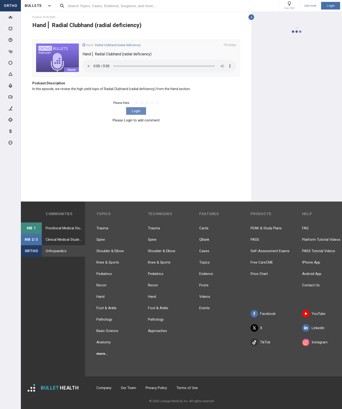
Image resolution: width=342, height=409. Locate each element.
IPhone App (311, 262)
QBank (204, 239)
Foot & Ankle (106, 308)
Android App (311, 274)
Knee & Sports (107, 262)
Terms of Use (187, 388)
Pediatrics (104, 274)
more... (102, 353)
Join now (310, 5)
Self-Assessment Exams (270, 251)
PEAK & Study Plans (266, 228)
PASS (255, 239)
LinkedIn (313, 328)
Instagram (315, 342)
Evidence (206, 274)
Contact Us (311, 285)
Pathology (104, 319)
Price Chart (259, 274)
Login (331, 5)
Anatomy (103, 342)
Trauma (102, 228)
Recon (101, 285)
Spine (100, 239)
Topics (204, 262)
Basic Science (107, 331)
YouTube (313, 314)
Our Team (128, 388)
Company (103, 388)
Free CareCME (262, 262)
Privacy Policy (156, 388)
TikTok (260, 342)
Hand (100, 296)
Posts (204, 285)
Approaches (157, 331)
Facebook (263, 314)
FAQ (305, 228)
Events (204, 308)
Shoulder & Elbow (110, 251)
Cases (204, 251)
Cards (204, 228)
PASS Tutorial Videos (318, 251)
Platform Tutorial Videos (321, 239)
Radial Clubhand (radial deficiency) (118, 45)
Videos (204, 296)
